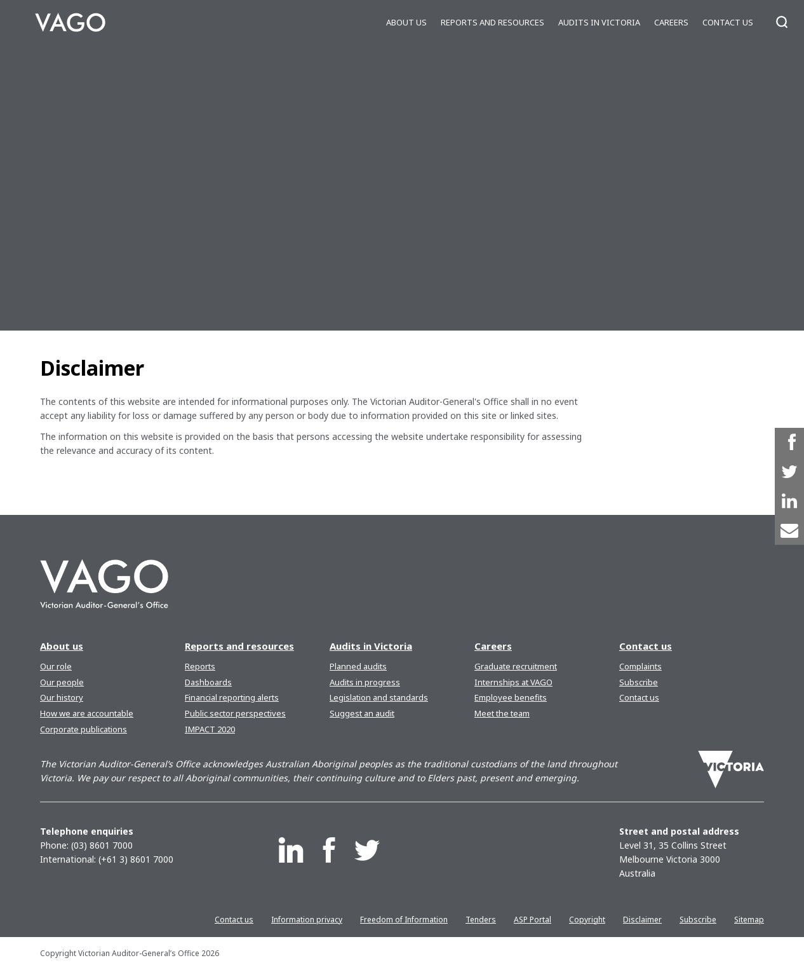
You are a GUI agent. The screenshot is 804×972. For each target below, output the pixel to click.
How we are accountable (86, 713)
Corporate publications (83, 729)
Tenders (481, 919)
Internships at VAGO (513, 682)
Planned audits (358, 666)
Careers (671, 22)
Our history (61, 697)
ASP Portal (532, 919)
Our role (56, 666)
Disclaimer (642, 919)
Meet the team (502, 713)
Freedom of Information (404, 919)
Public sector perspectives (235, 713)
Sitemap (749, 919)
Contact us (727, 22)
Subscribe (638, 682)
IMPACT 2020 (210, 729)
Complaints (640, 666)
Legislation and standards (379, 697)
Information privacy (306, 919)
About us (406, 22)
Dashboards (208, 682)
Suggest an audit (362, 713)
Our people (62, 682)
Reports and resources (492, 22)
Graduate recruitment (515, 666)
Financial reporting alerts (232, 697)
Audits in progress (365, 682)
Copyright (587, 919)
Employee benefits (510, 697)
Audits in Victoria (599, 22)
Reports (200, 666)
